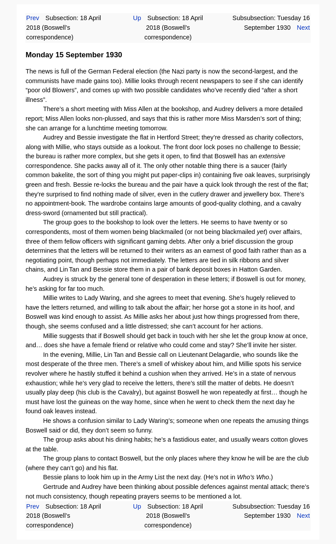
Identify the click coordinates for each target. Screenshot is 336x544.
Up (137, 17)
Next (303, 27)
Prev (32, 17)
